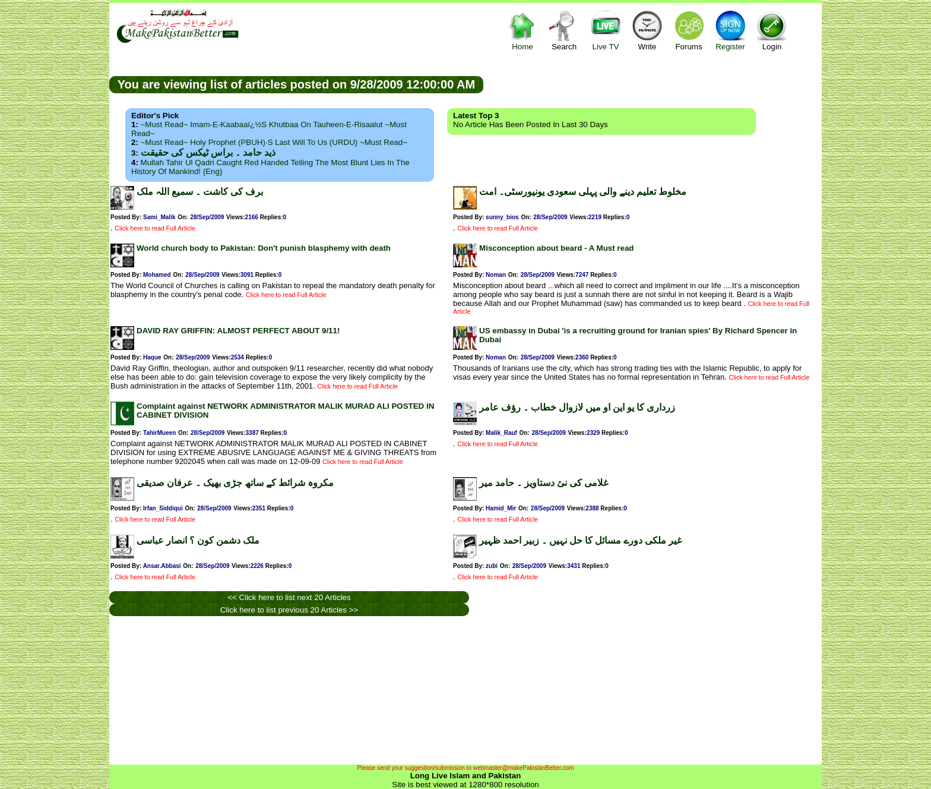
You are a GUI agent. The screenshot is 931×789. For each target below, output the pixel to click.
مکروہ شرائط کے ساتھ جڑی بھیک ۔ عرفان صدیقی (235, 483)
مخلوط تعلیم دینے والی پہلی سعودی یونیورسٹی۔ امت (582, 192)
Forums (689, 30)
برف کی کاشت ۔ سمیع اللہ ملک (200, 192)
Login (772, 30)
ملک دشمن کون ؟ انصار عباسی (198, 540)
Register (730, 30)
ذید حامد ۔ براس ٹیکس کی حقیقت (208, 152)
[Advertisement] (652, 84)
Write (647, 30)
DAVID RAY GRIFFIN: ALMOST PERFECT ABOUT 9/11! (238, 330)
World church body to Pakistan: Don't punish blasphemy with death (264, 248)
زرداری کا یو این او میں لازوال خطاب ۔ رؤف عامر (577, 407)
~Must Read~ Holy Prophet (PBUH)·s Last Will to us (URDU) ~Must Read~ (274, 142)
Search (564, 30)
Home (522, 30)
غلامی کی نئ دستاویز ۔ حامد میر (543, 483)
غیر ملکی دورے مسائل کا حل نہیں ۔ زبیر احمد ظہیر (580, 540)
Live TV (605, 30)
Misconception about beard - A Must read (556, 248)
